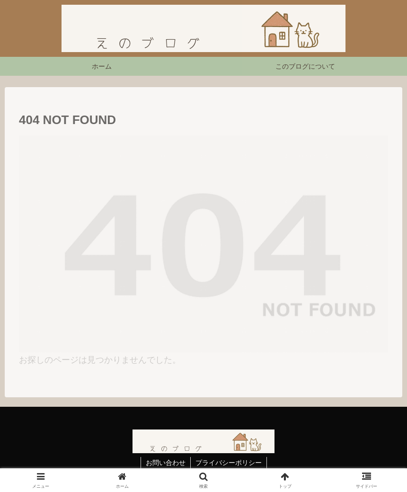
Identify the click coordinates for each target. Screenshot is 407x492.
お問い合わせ (166, 462)
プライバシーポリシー (228, 462)
